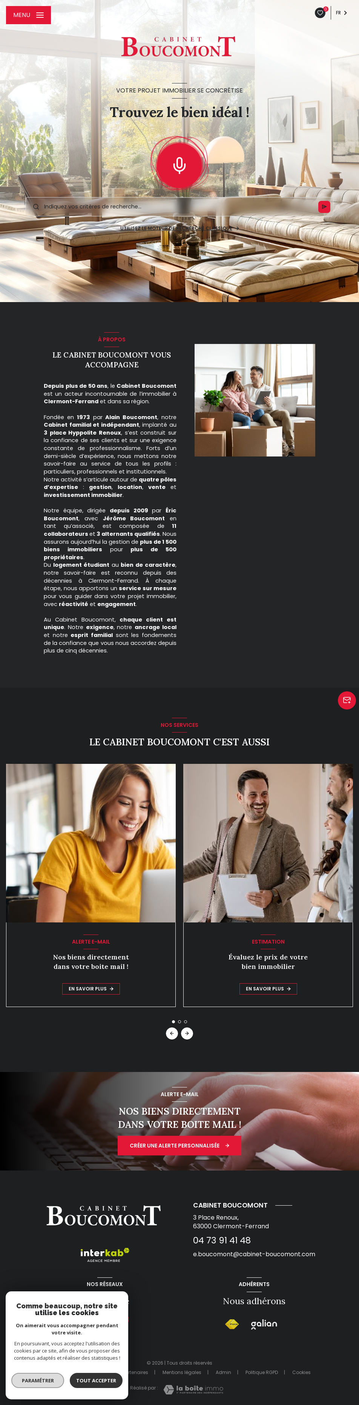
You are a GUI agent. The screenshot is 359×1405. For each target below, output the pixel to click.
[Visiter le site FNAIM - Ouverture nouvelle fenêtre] (232, 1324)
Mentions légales (182, 1372)
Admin (223, 1372)
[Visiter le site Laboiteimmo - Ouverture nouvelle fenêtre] (193, 1389)
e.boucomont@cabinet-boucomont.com (254, 1254)
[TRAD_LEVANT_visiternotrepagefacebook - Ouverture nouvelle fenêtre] (87, 1319)
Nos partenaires (130, 1372)
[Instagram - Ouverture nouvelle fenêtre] (123, 1319)
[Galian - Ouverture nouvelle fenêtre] (264, 1324)
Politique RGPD (261, 1372)
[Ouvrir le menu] (28, 15)
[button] (187, 1033)
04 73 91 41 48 (222, 1240)
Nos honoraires (80, 1372)
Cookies (301, 1372)
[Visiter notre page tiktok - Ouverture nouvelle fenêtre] (105, 1319)
